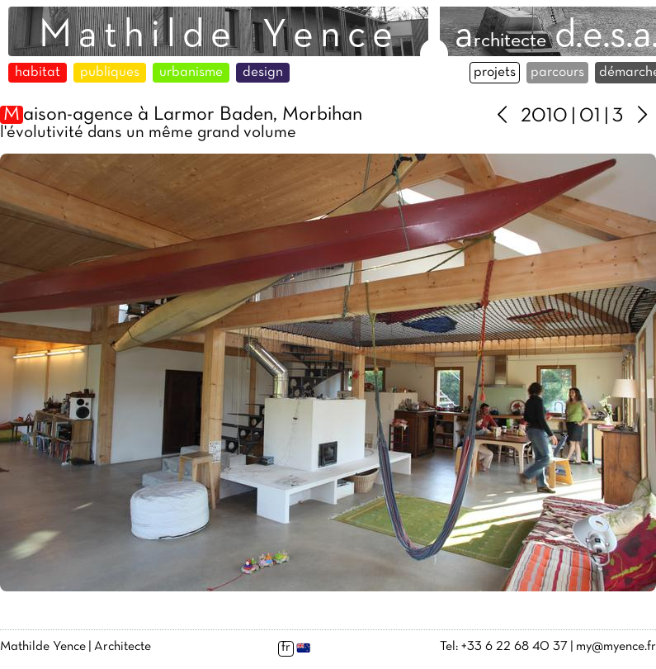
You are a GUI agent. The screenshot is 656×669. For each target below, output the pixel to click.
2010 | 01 (561, 116)
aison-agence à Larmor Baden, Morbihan (181, 115)
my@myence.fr (616, 646)
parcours (557, 72)
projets (495, 72)
